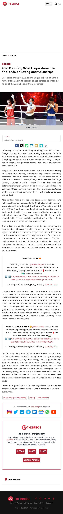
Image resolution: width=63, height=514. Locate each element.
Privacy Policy (16, 503)
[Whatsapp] (26, 145)
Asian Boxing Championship (15, 398)
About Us (28, 503)
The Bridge (35, 407)
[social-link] (46, 145)
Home (5, 55)
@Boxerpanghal (37, 264)
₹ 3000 (32, 451)
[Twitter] (22, 145)
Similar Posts (14, 479)
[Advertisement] (32, 32)
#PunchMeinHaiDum (20, 276)
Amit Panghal (43, 398)
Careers (49, 503)
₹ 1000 (43, 451)
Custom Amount (31, 460)
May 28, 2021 (51, 284)
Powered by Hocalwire (39, 508)
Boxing (6, 63)
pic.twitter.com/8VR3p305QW (39, 342)
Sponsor (10, 440)
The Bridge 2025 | (22, 508)
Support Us (38, 503)
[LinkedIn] (31, 145)
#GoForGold (19, 280)
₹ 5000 (20, 451)
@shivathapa (38, 326)
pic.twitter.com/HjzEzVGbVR (39, 280)
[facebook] (17, 145)
